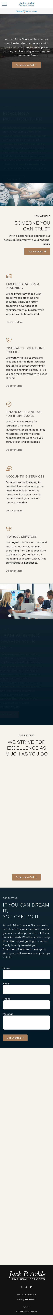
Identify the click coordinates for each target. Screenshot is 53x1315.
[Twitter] (26, 1287)
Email (6, 983)
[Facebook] (21, 1287)
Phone (6, 998)
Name (6, 968)
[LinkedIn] (31, 1287)
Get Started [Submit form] (14, 1037)
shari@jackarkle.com (26, 1299)
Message (8, 1013)
